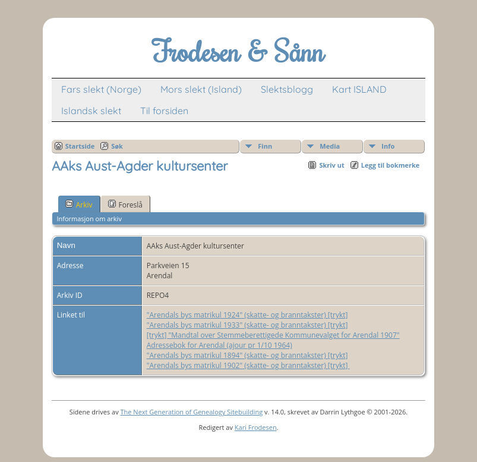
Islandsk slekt (91, 111)
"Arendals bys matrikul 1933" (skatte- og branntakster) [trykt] (247, 325)
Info (387, 146)
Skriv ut (331, 165)
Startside (80, 146)
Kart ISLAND (359, 89)
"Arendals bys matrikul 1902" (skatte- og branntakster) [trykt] (248, 365)
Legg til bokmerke (390, 165)
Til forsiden (164, 111)
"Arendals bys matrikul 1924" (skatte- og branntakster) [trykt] (247, 315)
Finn (265, 146)
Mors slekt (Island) (201, 89)
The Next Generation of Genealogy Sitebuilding (192, 411)
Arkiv (79, 204)
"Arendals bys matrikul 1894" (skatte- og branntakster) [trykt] (247, 355)
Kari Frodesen (256, 427)
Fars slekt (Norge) (101, 89)
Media (330, 146)
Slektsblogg (287, 89)
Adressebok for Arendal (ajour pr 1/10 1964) (219, 345)
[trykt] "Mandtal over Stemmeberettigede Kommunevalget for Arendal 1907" (273, 335)
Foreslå (125, 204)
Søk (117, 146)
